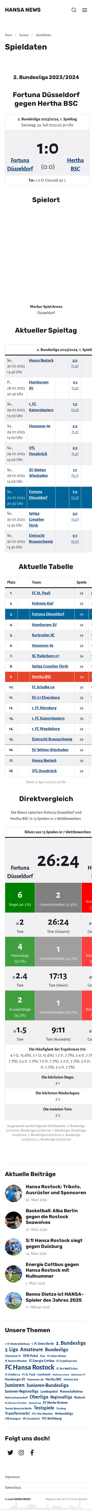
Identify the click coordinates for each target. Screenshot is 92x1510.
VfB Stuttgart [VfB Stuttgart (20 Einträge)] (13, 1418)
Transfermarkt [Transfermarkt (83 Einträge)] (17, 1413)
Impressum (12, 1477)
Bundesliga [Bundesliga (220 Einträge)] (56, 1349)
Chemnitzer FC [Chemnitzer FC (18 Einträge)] (13, 1356)
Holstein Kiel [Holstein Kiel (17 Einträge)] (71, 1379)
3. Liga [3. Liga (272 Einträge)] (11, 1349)
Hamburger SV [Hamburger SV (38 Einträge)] (15, 1379)
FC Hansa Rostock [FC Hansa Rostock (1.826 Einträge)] (29, 1367)
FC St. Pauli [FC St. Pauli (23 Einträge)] (28, 1374)
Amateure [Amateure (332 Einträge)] (31, 1349)
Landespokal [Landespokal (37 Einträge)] (49, 1391)
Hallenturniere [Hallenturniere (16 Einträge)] (61, 1374)
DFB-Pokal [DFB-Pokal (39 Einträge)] (30, 1356)
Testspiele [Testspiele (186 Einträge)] (44, 1407)
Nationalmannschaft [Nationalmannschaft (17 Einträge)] (16, 1397)
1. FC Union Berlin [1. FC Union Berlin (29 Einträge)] (43, 1344)
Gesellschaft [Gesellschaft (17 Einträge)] (44, 1374)
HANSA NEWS (23, 10)
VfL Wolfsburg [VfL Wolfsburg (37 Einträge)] (52, 1418)
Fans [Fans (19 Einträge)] (42, 1356)
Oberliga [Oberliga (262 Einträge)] (39, 1397)
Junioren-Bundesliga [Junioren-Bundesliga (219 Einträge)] (47, 1385)
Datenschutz (13, 1487)
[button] (74, 10)
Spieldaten (43, 35)
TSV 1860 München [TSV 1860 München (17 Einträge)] (42, 1413)
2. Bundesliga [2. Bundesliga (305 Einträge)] (71, 1343)
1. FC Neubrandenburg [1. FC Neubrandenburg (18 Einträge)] (17, 1344)
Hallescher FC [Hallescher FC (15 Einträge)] (78, 1374)
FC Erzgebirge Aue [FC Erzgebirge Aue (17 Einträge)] (66, 1361)
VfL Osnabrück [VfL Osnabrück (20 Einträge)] (31, 1418)
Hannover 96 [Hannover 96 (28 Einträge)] (35, 1379)
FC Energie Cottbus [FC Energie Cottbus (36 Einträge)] (41, 1361)
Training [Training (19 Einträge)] (61, 1408)
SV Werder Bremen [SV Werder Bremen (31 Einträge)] (55, 1402)
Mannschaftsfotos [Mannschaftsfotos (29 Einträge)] (71, 1391)
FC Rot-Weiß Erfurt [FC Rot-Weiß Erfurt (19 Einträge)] (67, 1368)
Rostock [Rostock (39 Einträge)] (79, 1397)
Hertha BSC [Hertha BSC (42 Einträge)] (53, 1379)
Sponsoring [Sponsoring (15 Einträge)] (35, 1403)
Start (8, 35)
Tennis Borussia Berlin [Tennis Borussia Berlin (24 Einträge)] (18, 1408)
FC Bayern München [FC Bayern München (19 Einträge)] (16, 1361)
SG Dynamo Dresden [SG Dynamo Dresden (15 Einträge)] (16, 1403)
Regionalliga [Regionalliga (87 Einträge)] (61, 1397)
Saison (23, 35)
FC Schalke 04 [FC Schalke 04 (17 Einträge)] (12, 1374)
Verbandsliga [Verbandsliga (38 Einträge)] (64, 1413)
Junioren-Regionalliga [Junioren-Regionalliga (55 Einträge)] (22, 1391)
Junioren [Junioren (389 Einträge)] (15, 1385)
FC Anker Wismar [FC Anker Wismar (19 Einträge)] (56, 1356)
